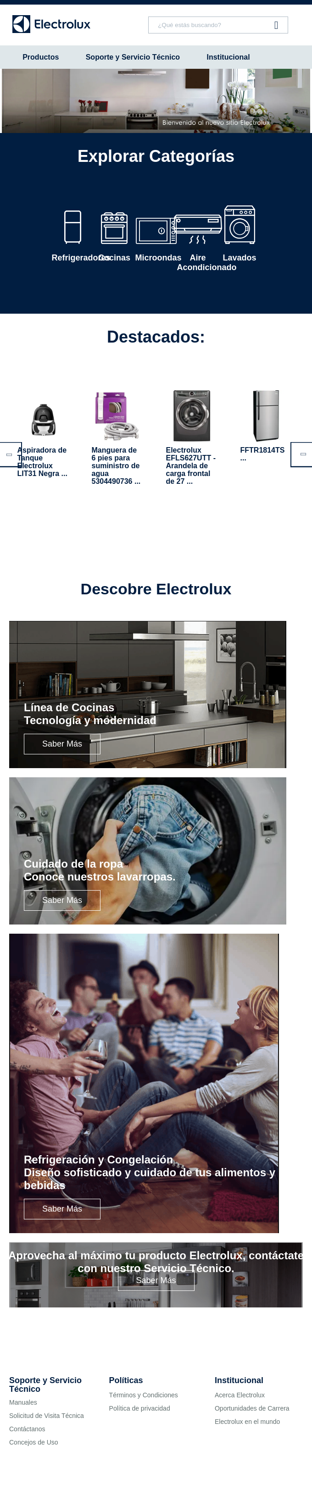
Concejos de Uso (33, 1442)
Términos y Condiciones (143, 1395)
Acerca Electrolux (240, 1395)
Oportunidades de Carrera (252, 1408)
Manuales (23, 1402)
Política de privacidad (139, 1408)
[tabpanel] (156, 101)
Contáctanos (27, 1429)
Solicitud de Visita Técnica (46, 1415)
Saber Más (62, 743)
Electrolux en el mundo (247, 1421)
